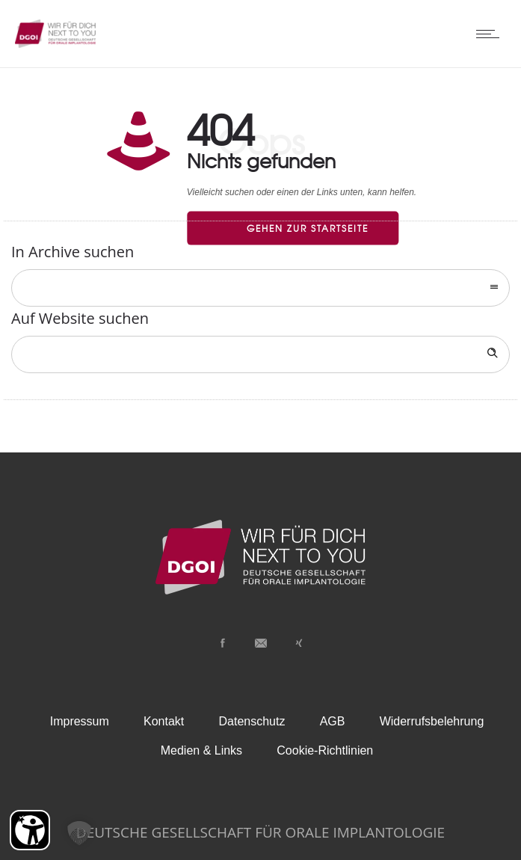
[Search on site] (260, 354)
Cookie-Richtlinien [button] (325, 750)
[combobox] (260, 288)
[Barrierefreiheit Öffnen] (30, 830)
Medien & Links (201, 750)
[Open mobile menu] (491, 34)
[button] (79, 833)
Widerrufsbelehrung (432, 721)
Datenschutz (252, 721)
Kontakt (164, 721)
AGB (332, 721)
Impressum (79, 721)
